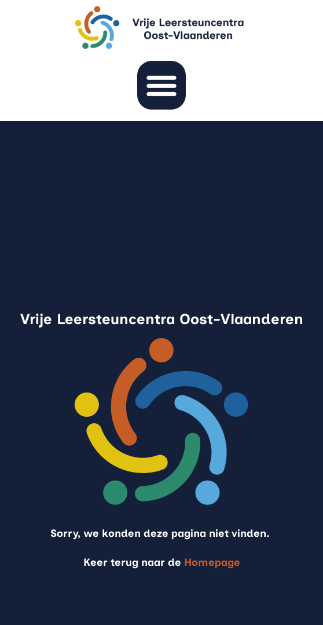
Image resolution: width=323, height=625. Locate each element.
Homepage (212, 562)
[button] (161, 85)
